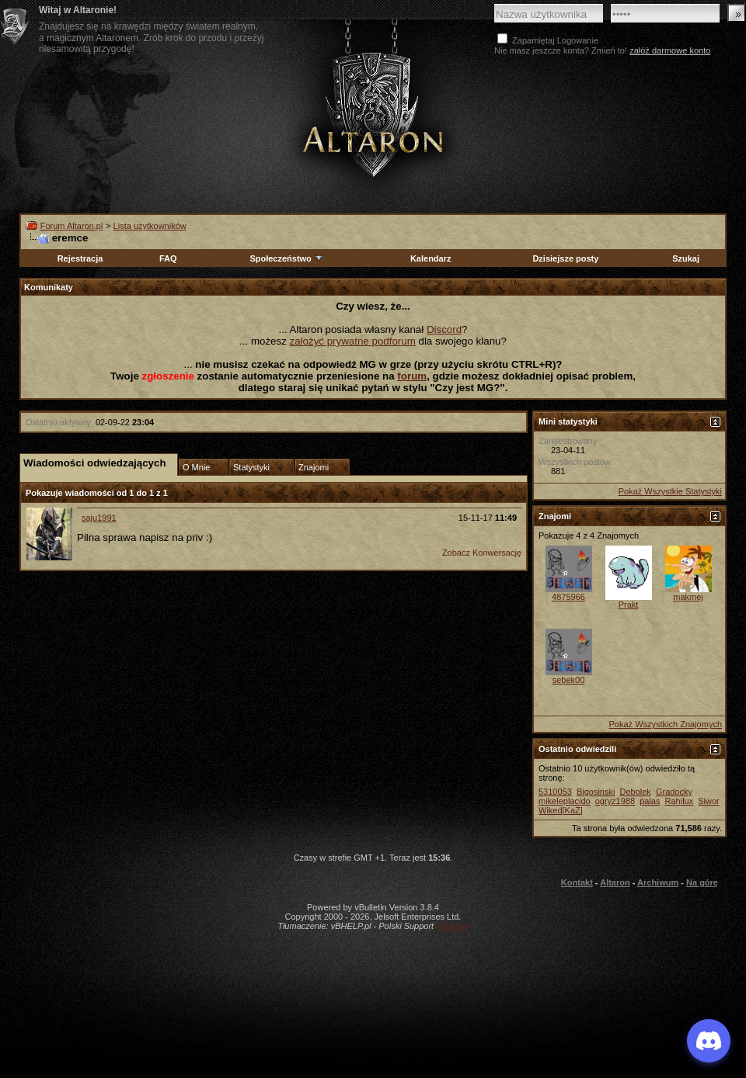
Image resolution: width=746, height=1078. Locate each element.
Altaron (615, 882)
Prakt (629, 604)
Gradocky (674, 791)
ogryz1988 (615, 801)
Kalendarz (430, 258)
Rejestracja (80, 258)
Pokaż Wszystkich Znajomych (665, 724)
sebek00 (569, 680)
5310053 (555, 791)
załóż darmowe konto (669, 50)
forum (412, 376)
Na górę (702, 882)
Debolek (634, 791)
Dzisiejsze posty (565, 258)
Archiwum (657, 882)
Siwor (709, 801)
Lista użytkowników (149, 226)
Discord (444, 329)
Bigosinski (596, 791)
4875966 (568, 596)
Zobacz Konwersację (481, 552)
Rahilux (679, 801)
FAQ (168, 258)
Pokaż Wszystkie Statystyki (670, 491)
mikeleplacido (565, 801)
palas (650, 801)
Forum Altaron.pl (71, 226)
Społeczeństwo (286, 258)
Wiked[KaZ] (561, 810)
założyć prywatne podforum (353, 341)
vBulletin (452, 926)
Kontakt (577, 882)
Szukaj (685, 258)
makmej (688, 596)
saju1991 (99, 517)
